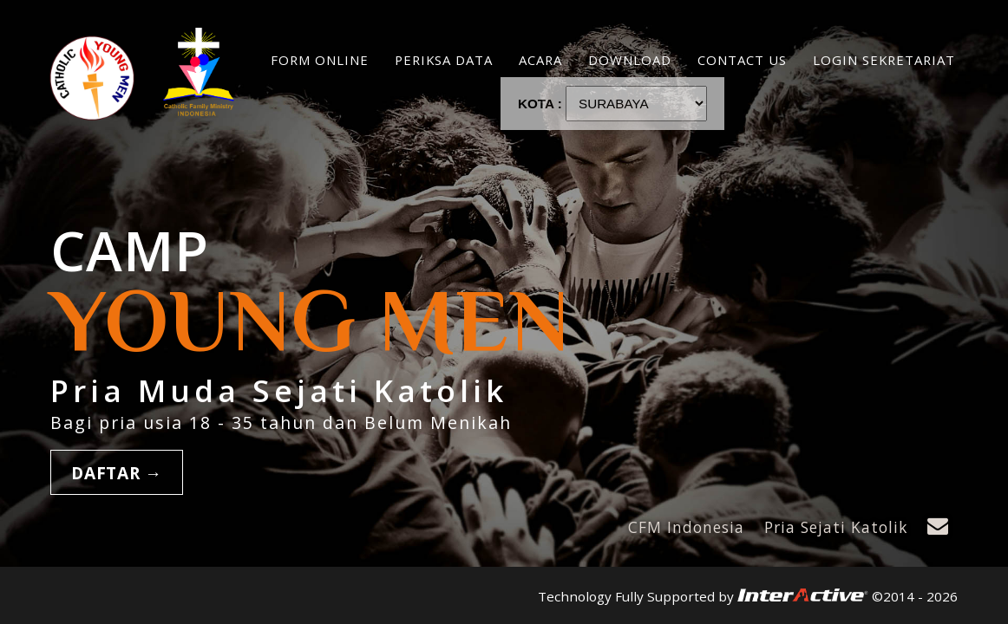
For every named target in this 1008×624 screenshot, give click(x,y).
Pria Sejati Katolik (835, 527)
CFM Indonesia (686, 527)
